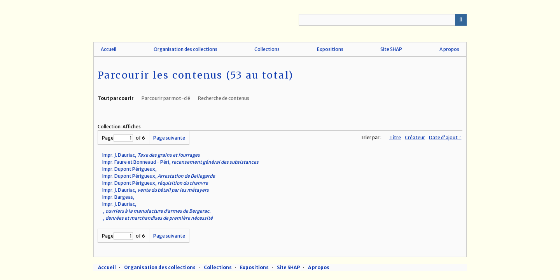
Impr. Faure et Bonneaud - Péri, (180, 162)
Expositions (330, 49)
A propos (449, 49)
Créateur (415, 137)
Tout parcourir (116, 98)
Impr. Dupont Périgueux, (130, 169)
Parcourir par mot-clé (166, 98)
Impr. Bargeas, (119, 197)
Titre (395, 137)
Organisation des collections (185, 49)
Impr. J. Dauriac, (151, 155)
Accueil (108, 49)
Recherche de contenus (223, 98)
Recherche (461, 20)
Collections (267, 49)
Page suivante (169, 138)
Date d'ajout (443, 137)
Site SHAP (391, 49)
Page (117, 138)
